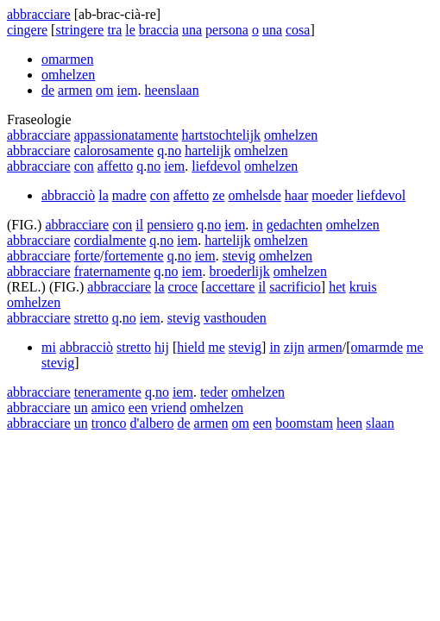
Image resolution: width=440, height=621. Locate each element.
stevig (239, 255)
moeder (332, 195)
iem (127, 90)
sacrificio (295, 286)
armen (75, 90)
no (174, 150)
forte (87, 255)
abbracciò (68, 195)
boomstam (304, 423)
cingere (27, 29)
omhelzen (68, 74)
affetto (115, 166)
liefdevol (216, 166)
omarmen (67, 59)
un (81, 407)
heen (349, 423)
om (104, 90)
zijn (294, 347)
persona (226, 29)
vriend (168, 407)
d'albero (152, 423)
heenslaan (172, 90)
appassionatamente (126, 135)
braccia (159, 29)
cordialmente (110, 240)
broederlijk (240, 271)
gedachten (295, 224)
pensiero (170, 224)
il (139, 224)
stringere (79, 29)
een (138, 407)
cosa (298, 29)
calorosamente (114, 150)
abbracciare (39, 14)
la (103, 195)
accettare (230, 286)
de (47, 90)
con (84, 166)
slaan (380, 423)
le (130, 29)
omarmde (377, 347)
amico (108, 407)
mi (48, 347)
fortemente (133, 255)
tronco (109, 423)
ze (218, 195)
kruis (363, 286)
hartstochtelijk (221, 135)
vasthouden (235, 317)
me (216, 347)
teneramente (107, 392)
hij (161, 347)
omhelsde (255, 195)
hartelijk (207, 150)
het (337, 286)
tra (114, 29)
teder (214, 392)
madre (129, 195)
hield (190, 347)
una (192, 29)
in (257, 224)
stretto (91, 317)
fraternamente (112, 271)
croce (183, 286)
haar (297, 195)
